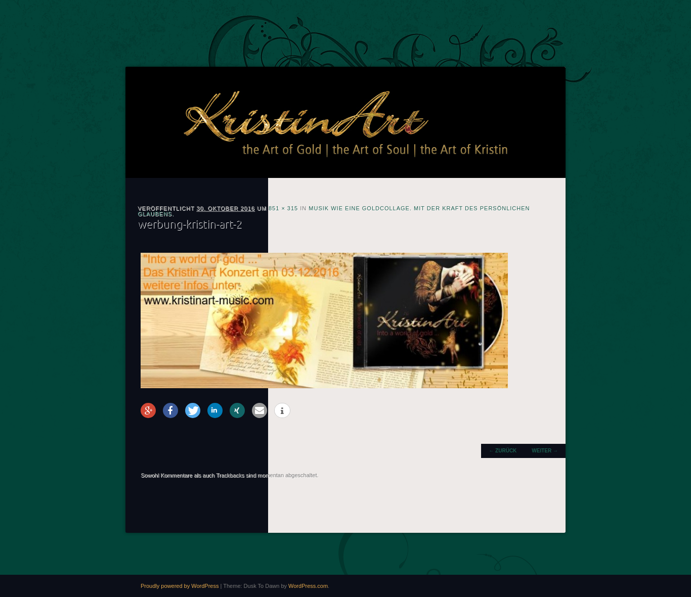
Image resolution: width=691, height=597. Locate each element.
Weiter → (545, 450)
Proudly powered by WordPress (180, 586)
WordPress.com (308, 586)
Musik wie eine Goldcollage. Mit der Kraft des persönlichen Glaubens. (334, 211)
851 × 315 (283, 208)
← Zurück (502, 450)
